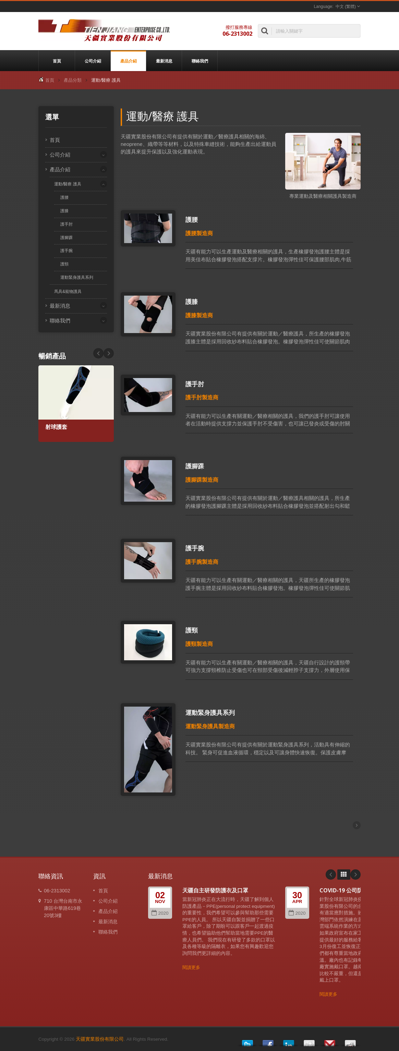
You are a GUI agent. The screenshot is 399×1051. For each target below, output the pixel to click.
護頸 (64, 264)
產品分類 (73, 80)
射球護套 (56, 427)
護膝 (64, 210)
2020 (160, 913)
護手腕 (66, 250)
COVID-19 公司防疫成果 (349, 890)
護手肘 (66, 224)
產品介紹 (128, 60)
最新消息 (164, 60)
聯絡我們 (199, 60)
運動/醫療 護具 (67, 184)
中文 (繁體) (346, 6)
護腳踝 (66, 237)
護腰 (64, 197)
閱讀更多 (191, 967)
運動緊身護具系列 (76, 277)
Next (98, 353)
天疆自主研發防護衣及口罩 (215, 890)
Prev (109, 353)
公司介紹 (92, 60)
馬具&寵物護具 (68, 291)
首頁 (57, 60)
